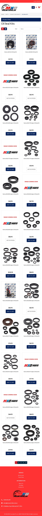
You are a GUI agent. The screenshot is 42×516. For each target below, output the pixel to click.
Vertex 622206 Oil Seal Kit (31, 52)
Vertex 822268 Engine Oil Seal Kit (31, 300)
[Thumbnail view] (2, 29)
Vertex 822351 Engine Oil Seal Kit (31, 442)
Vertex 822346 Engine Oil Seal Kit (10, 442)
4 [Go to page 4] (23, 462)
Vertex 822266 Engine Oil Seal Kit (10, 300)
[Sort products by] (30, 29)
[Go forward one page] (26, 462)
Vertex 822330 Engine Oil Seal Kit (31, 407)
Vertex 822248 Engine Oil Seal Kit (10, 265)
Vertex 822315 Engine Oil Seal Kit (10, 371)
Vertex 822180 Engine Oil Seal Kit (10, 194)
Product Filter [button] (7, 19)
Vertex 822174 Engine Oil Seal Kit (31, 123)
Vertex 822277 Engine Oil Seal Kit (10, 336)
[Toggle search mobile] (36, 7)
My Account (21, 475)
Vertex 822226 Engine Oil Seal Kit (31, 194)
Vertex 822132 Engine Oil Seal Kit (10, 87)
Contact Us (21, 487)
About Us (21, 483)
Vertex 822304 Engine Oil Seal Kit (31, 336)
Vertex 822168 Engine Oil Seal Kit (10, 123)
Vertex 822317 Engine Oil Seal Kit (31, 371)
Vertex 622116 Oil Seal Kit (10, 52)
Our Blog (21, 485)
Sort (16, 28)
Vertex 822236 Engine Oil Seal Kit (31, 229)
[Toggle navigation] (33, 7)
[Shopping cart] (39, 7)
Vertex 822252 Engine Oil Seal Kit (31, 265)
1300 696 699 (6, 499)
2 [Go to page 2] (18, 462)
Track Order (21, 477)
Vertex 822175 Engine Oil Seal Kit (10, 158)
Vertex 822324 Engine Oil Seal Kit (10, 407)
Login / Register (37, 1)
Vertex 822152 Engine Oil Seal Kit (31, 87)
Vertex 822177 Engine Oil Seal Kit (31, 158)
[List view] (5, 29)
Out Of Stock (10, 98)
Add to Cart (10, 62)
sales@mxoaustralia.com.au (10, 503)
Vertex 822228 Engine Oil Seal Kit (10, 229)
